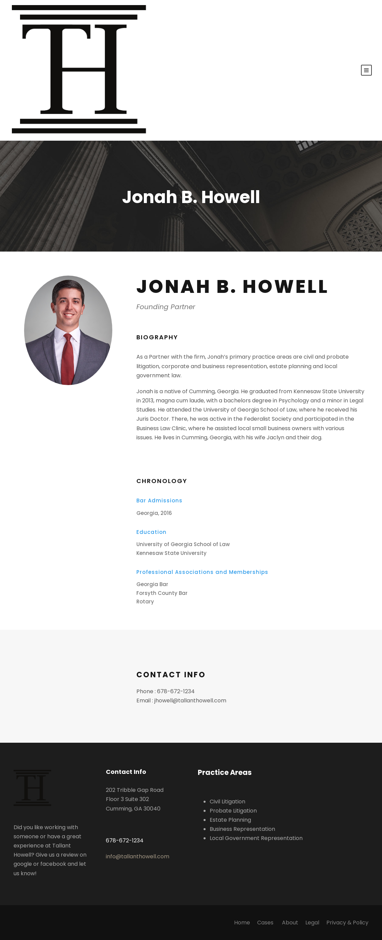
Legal (312, 922)
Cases (266, 922)
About (290, 922)
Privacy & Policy (347, 922)
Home (242, 922)
